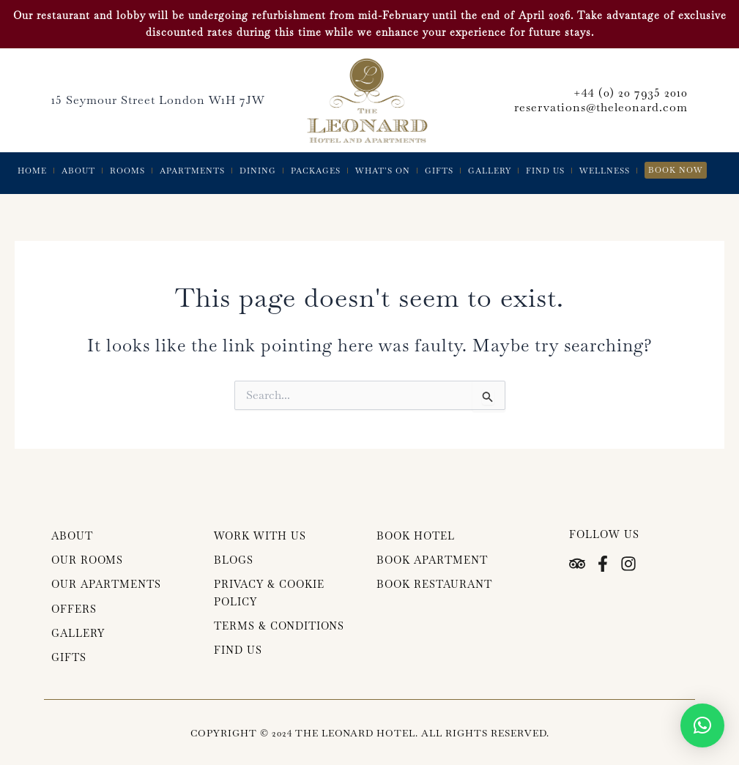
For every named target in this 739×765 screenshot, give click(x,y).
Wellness (604, 171)
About (78, 171)
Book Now (675, 170)
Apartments (192, 171)
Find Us (545, 171)
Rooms (127, 171)
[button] (702, 725)
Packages (316, 171)
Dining (257, 171)
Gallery (489, 171)
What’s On (382, 171)
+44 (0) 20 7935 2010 (630, 92)
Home (32, 171)
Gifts (439, 171)
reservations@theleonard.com (601, 107)
